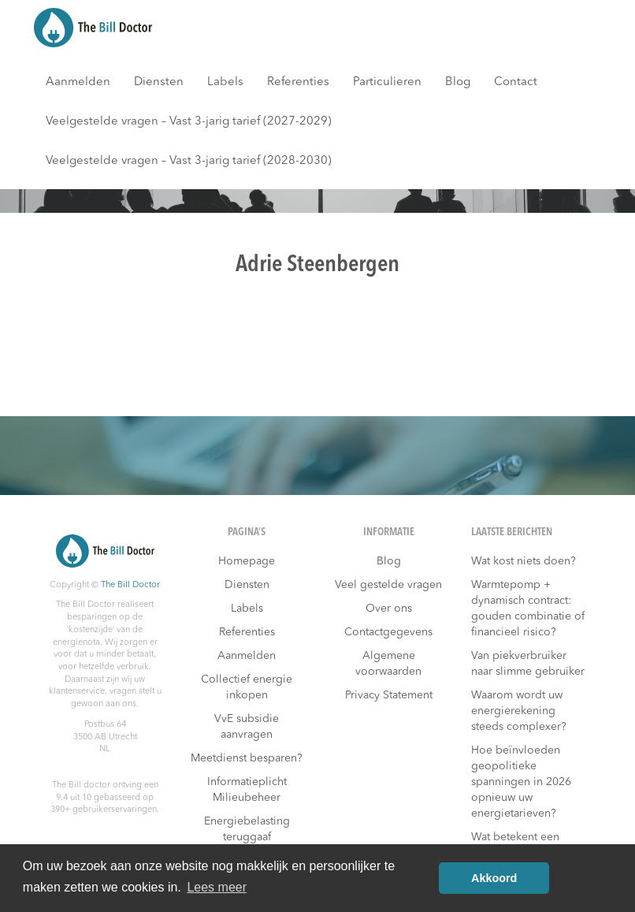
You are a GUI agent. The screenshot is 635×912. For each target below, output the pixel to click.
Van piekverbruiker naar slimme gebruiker (528, 663)
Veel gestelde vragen (388, 584)
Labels (225, 82)
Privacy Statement (389, 695)
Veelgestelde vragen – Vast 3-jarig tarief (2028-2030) (189, 161)
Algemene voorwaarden (388, 663)
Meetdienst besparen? (247, 758)
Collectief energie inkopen (246, 687)
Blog (457, 82)
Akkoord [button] (494, 878)
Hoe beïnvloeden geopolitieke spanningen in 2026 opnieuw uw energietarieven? (521, 782)
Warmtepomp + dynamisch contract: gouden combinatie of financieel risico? (528, 608)
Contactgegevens (388, 632)
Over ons (389, 608)
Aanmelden (78, 82)
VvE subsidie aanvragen (246, 726)
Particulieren (387, 82)
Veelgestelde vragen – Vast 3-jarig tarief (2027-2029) (189, 122)
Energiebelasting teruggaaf (247, 829)
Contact (515, 82)
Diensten (159, 82)
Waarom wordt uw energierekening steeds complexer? (518, 711)
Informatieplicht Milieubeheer (247, 789)
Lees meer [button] (217, 887)
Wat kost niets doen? (523, 561)
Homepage (246, 561)
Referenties (298, 82)
